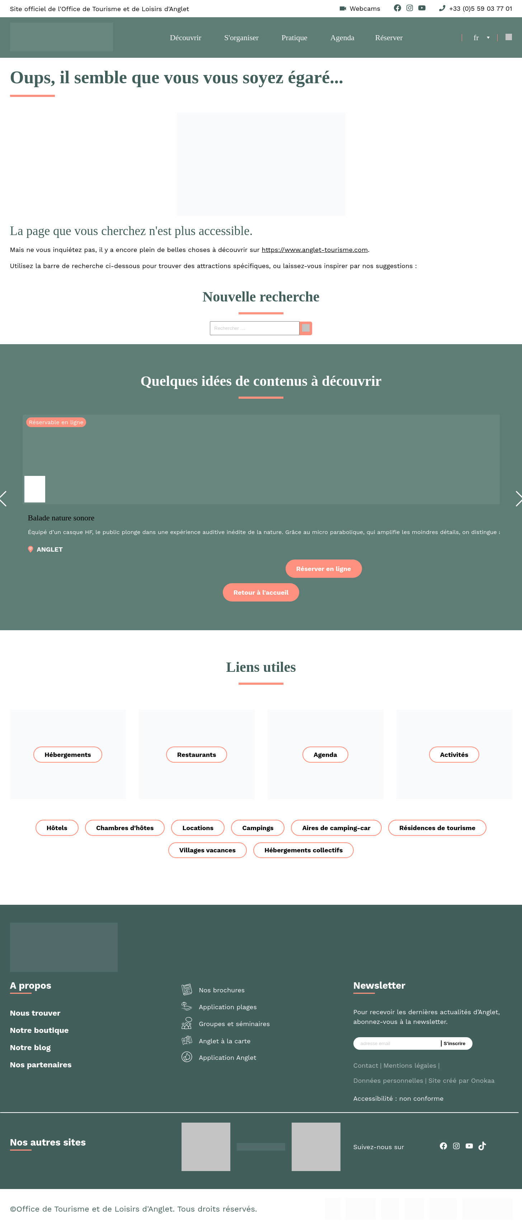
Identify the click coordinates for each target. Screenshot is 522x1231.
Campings (258, 830)
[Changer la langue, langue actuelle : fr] (481, 39)
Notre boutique (39, 1032)
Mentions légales (410, 1068)
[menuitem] (481, 39)
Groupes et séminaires (234, 1026)
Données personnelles (388, 1083)
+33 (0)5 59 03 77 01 (480, 9)
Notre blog (30, 1049)
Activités (454, 756)
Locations (197, 830)
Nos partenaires (41, 1067)
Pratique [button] (295, 38)
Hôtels (55, 830)
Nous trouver (35, 1015)
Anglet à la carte (224, 1043)
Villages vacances (207, 852)
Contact (365, 1068)
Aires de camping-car (337, 830)
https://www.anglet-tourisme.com (315, 252)
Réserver (389, 38)
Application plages (228, 1009)
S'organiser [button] (241, 38)
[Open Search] (509, 39)
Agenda (342, 38)
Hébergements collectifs (304, 852)
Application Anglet (227, 1060)
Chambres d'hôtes (123, 830)
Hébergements (67, 756)
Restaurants (196, 756)
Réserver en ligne (323, 571)
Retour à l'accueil (261, 595)
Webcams (365, 8)
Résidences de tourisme (439, 830)
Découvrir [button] (186, 38)
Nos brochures (222, 992)
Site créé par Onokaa (461, 1083)
